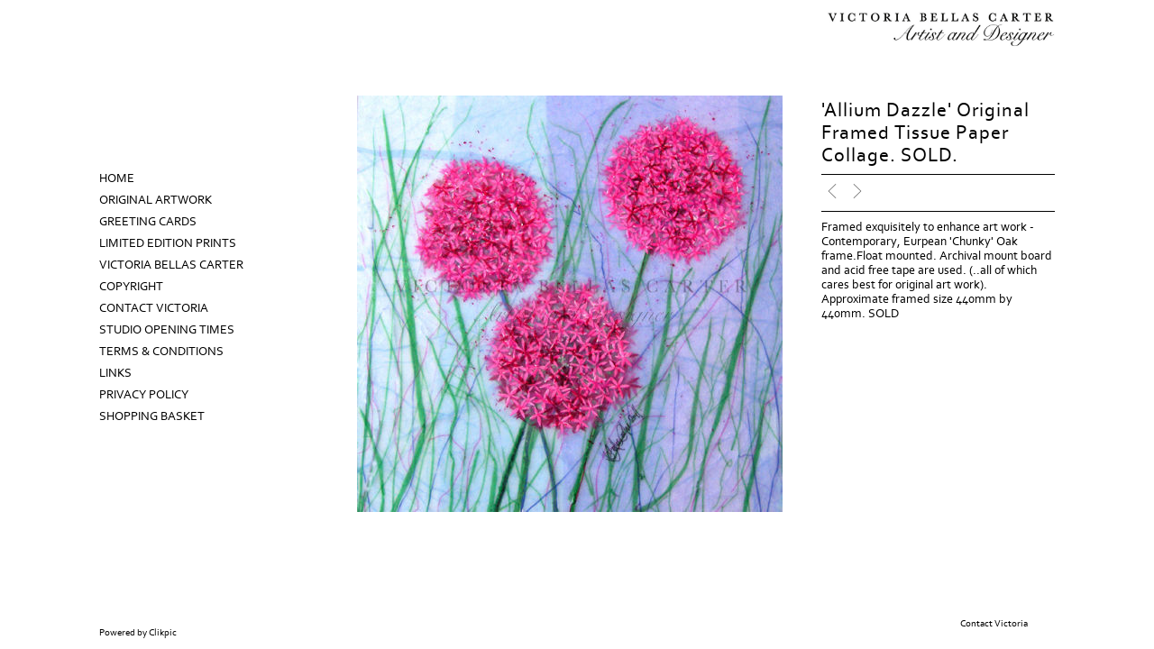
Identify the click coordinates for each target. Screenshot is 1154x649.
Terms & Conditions (161, 351)
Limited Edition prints (167, 243)
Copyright (131, 286)
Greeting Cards (148, 222)
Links (115, 373)
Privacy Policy (143, 395)
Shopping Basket (152, 416)
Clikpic (163, 632)
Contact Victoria (153, 308)
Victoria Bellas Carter (171, 265)
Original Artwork (155, 200)
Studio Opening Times (166, 330)
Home (116, 178)
